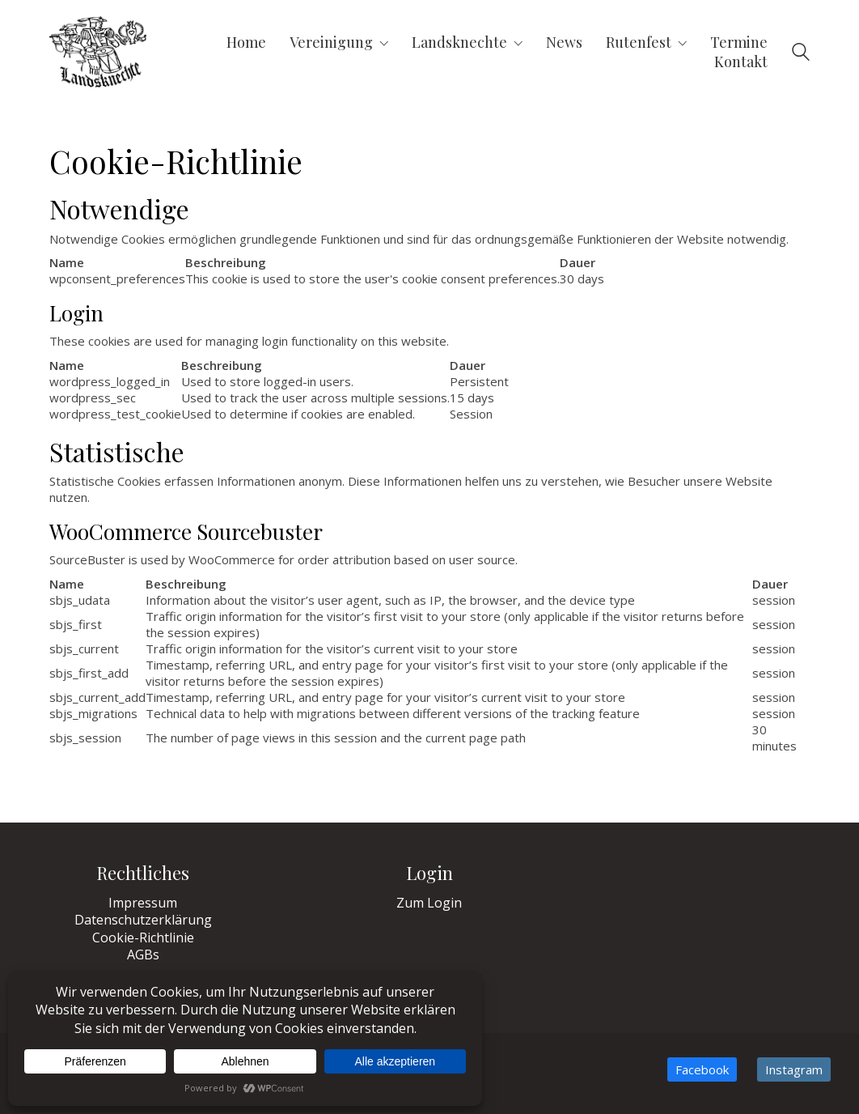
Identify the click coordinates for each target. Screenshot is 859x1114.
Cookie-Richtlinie (143, 937)
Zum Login (429, 903)
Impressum (142, 903)
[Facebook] (702, 1069)
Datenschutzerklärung (143, 920)
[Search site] (801, 53)
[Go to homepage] (97, 51)
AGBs (143, 954)
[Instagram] (794, 1069)
